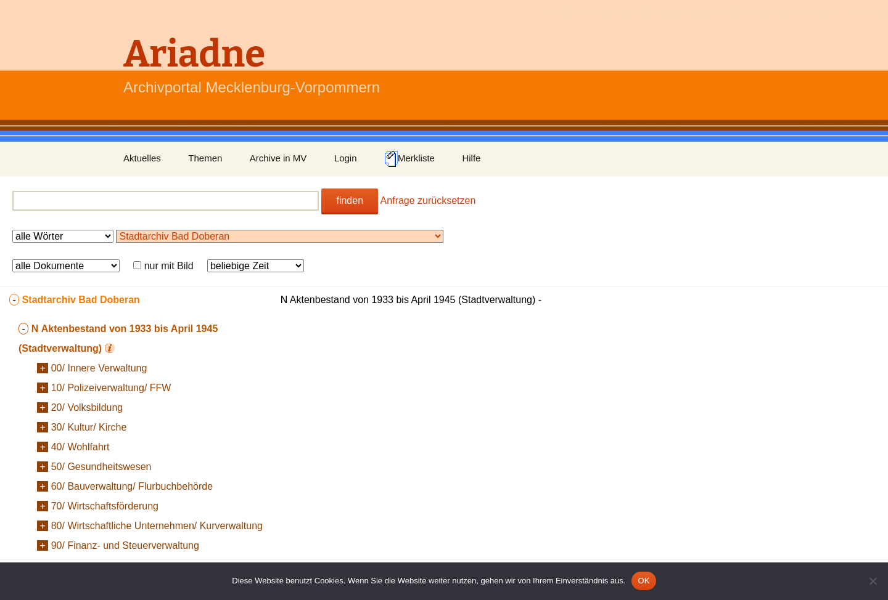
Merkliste (409, 159)
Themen (205, 158)
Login (345, 158)
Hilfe (471, 158)
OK (643, 580)
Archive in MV (278, 158)
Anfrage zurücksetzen (428, 200)
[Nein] (872, 581)
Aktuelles (142, 158)
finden (349, 200)
